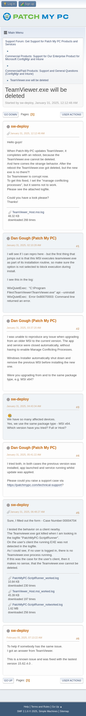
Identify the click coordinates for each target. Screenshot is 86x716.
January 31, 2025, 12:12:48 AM (27, 133)
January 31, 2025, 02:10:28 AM (24, 245)
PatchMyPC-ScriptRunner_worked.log (33, 578)
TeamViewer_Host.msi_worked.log (31, 591)
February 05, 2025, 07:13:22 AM (24, 637)
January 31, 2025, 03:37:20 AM (24, 327)
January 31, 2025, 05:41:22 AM (24, 454)
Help (26, 706)
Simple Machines (48, 711)
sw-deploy (20, 126)
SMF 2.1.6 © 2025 (27, 711)
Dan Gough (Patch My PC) (33, 238)
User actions (71, 114)
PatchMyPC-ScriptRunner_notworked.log (35, 604)
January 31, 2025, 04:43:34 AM (24, 406)
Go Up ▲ (57, 706)
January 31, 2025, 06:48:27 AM (27, 511)
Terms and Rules (40, 706)
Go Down (10, 114)
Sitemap (64, 711)
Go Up (8, 680)
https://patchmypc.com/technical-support (34, 485)
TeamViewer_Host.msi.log (26, 212)
